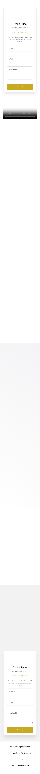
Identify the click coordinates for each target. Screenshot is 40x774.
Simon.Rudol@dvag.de (20, 765)
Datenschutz (15, 747)
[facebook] (17, 759)
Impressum (25, 747)
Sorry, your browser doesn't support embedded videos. (20, 110)
